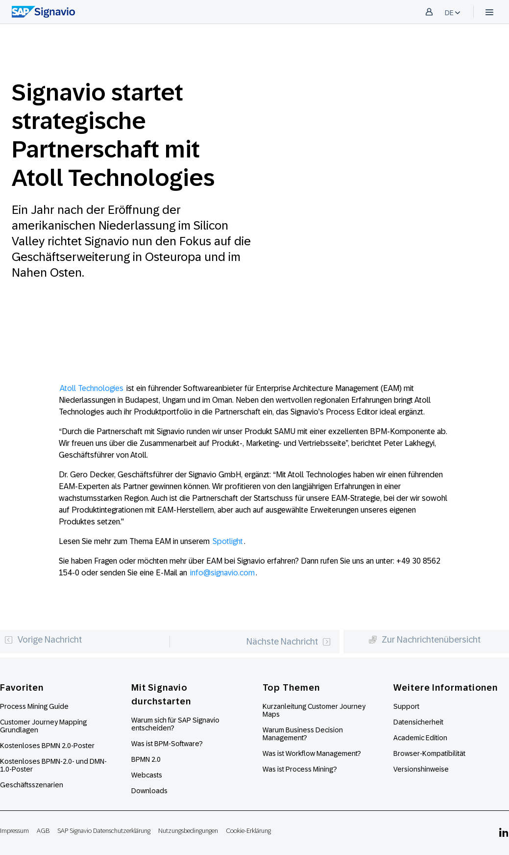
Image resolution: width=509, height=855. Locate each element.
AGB (43, 830)
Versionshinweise (421, 769)
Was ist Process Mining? (300, 769)
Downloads (149, 791)
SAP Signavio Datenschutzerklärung (103, 830)
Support (406, 706)
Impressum (14, 830)
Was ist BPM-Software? (167, 744)
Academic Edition (420, 738)
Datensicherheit (418, 722)
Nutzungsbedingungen (188, 830)
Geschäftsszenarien (31, 785)
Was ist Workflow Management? (312, 753)
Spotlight (228, 541)
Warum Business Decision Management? (303, 734)
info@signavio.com (222, 573)
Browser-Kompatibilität (429, 753)
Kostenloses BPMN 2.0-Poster (47, 746)
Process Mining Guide (34, 706)
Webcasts (146, 775)
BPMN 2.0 (146, 759)
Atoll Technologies (91, 388)
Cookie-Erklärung (248, 830)
